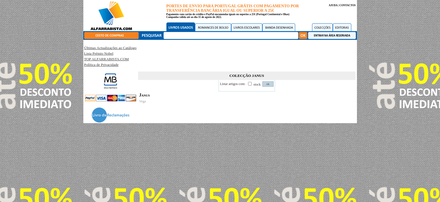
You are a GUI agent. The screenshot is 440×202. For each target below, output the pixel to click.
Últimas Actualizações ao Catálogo (110, 48)
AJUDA (333, 5)
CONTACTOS (347, 5)
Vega (142, 101)
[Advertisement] (247, 54)
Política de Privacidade (101, 65)
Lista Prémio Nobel (98, 53)
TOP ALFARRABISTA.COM (106, 59)
